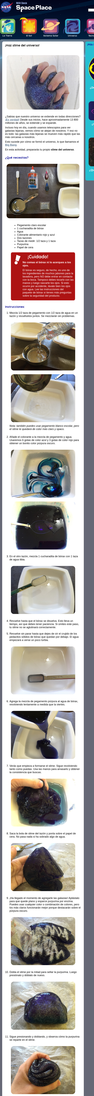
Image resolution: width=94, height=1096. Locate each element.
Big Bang (11, 145)
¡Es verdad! (12, 119)
